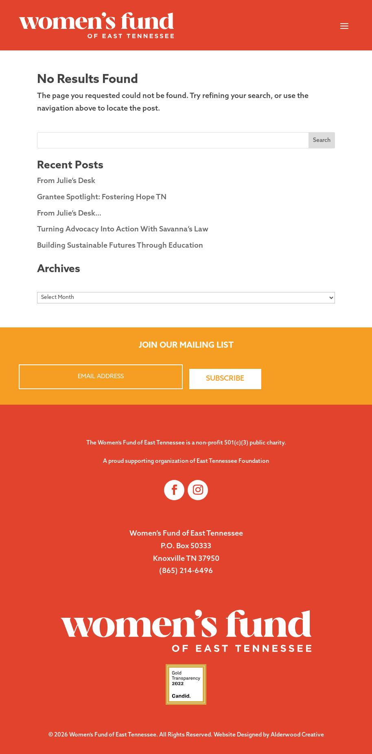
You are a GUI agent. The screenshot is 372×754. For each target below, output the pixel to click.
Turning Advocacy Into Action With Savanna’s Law (122, 229)
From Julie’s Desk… (69, 214)
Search (321, 140)
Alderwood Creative (297, 735)
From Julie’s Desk (66, 181)
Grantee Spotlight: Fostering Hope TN (101, 197)
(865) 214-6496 (186, 571)
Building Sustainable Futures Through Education (120, 246)
